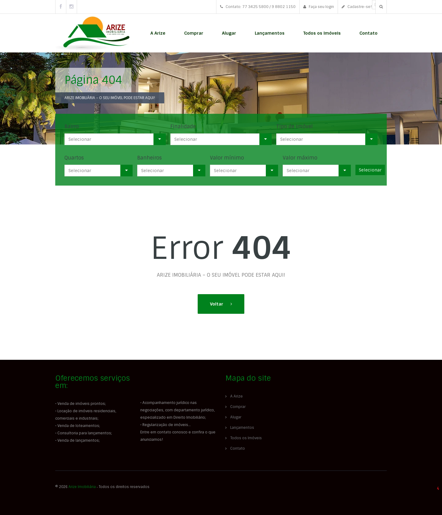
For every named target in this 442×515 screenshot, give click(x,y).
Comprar (193, 33)
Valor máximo (300, 158)
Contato (368, 33)
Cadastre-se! (357, 6)
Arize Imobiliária (82, 487)
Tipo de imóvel (294, 126)
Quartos (74, 158)
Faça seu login (318, 6)
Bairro (71, 126)
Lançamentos (270, 33)
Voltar (217, 304)
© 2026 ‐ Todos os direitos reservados (102, 487)
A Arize (157, 33)
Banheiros (149, 158)
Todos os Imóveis (322, 33)
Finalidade (183, 126)
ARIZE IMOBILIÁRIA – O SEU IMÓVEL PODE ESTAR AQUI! (109, 97)
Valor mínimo (227, 158)
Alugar (229, 33)
